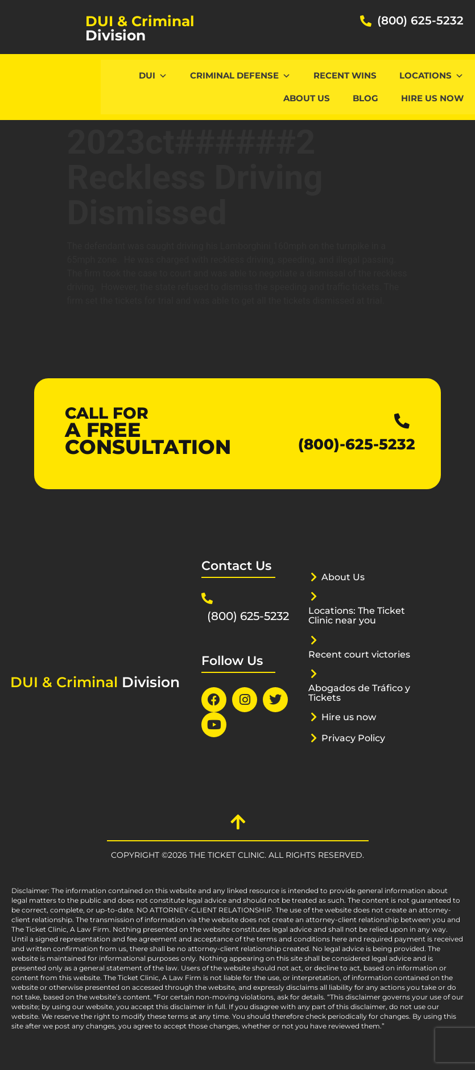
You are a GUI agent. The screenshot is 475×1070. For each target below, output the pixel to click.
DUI (153, 75)
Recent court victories (363, 654)
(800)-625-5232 (369, 443)
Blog (365, 98)
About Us (306, 98)
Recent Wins (345, 75)
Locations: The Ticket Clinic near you (360, 615)
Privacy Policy (356, 737)
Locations (431, 75)
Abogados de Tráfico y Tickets (359, 692)
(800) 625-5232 (420, 20)
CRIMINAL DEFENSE (240, 75)
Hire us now (432, 98)
